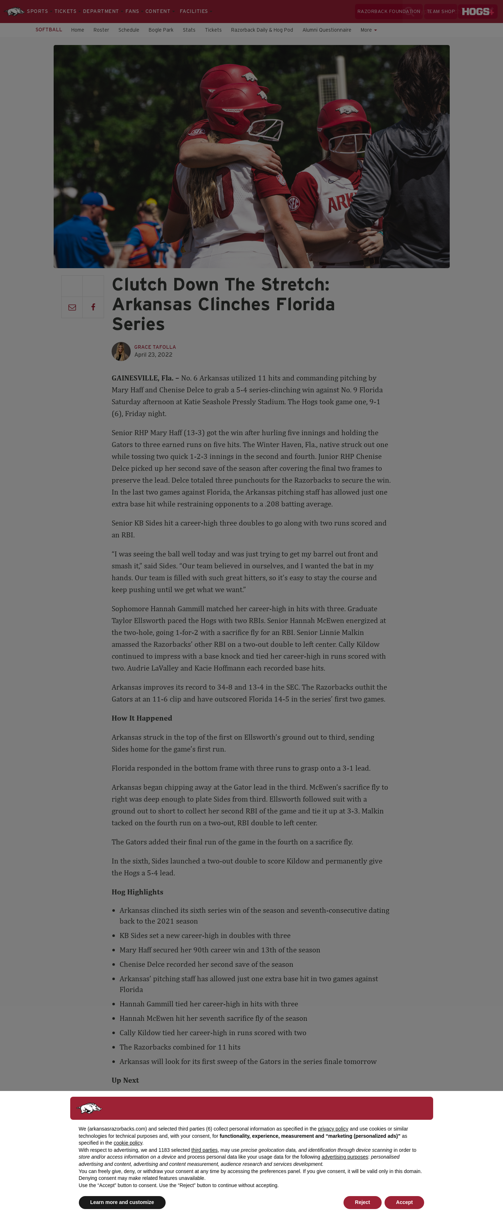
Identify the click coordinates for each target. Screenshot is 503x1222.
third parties (204, 1150)
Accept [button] (404, 1202)
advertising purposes (345, 1157)
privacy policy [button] (333, 1129)
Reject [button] (362, 1202)
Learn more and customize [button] (122, 1202)
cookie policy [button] (128, 1143)
